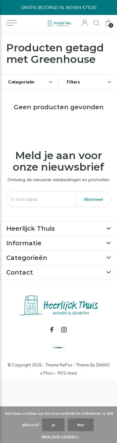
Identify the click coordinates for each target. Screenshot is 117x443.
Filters (73, 82)
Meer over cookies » (60, 436)
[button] (11, 23)
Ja (53, 424)
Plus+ (48, 372)
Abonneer (93, 199)
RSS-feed (67, 372)
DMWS (103, 364)
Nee (80, 424)
